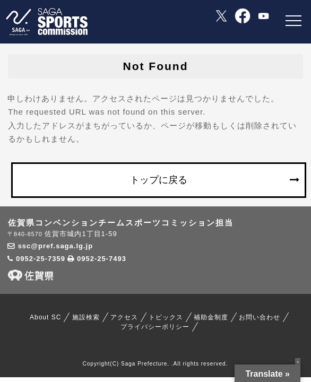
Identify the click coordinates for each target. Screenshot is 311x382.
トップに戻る (158, 180)
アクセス (124, 317)
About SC (45, 317)
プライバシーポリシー (154, 327)
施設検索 (86, 317)
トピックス (166, 317)
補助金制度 (211, 317)
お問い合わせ (259, 317)
